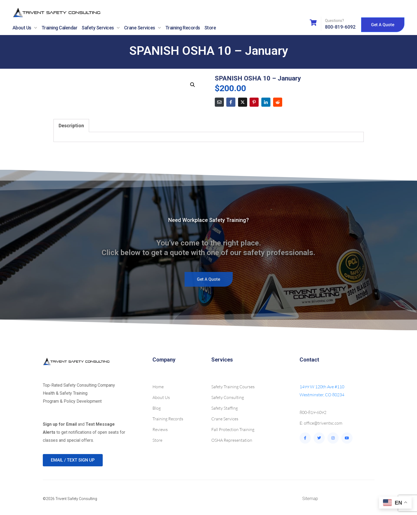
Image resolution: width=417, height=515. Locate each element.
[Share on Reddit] (277, 102)
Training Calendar (59, 27)
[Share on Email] (219, 102)
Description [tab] (71, 125)
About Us (25, 28)
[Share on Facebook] (230, 102)
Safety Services (101, 28)
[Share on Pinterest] (254, 102)
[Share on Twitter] (242, 102)
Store (210, 27)
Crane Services (142, 28)
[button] (192, 85)
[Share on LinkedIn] (265, 102)
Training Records (182, 27)
